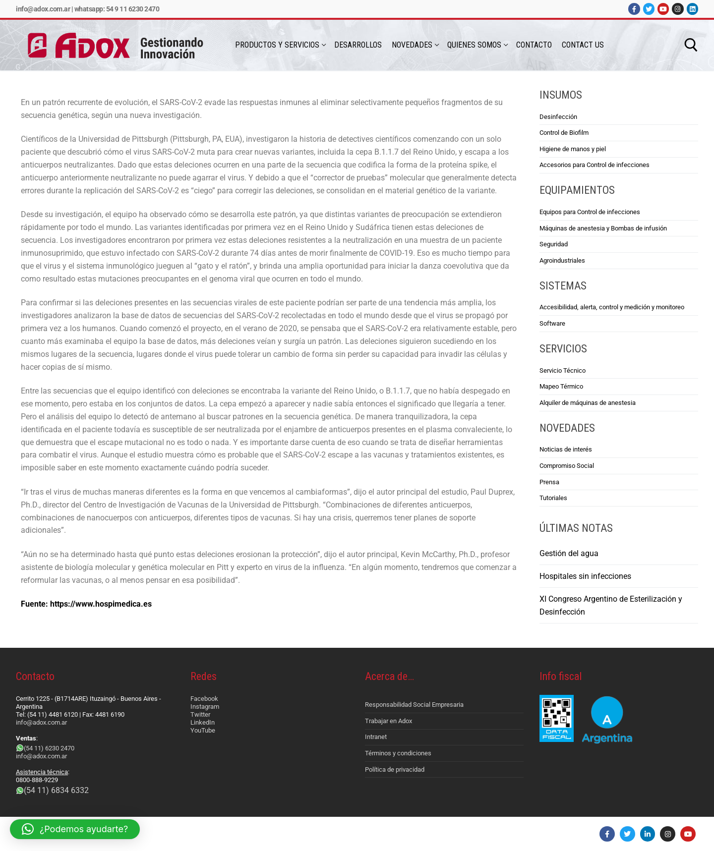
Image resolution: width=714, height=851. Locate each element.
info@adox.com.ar (43, 9)
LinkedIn (202, 722)
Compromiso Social (566, 465)
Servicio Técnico (562, 370)
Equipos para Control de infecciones (589, 212)
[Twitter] (648, 8)
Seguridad (553, 244)
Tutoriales (553, 498)
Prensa (549, 482)
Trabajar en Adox (388, 721)
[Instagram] (677, 8)
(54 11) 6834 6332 (56, 790)
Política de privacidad (394, 769)
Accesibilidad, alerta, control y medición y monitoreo (611, 307)
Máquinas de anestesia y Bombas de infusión (603, 228)
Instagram (204, 706)
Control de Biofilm (564, 132)
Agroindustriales (562, 260)
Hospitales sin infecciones (585, 576)
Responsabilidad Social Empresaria (414, 704)
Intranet (376, 736)
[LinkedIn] (692, 8)
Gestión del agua (568, 553)
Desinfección (558, 116)
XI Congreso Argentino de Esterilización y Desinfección (610, 605)
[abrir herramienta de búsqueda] (691, 45)
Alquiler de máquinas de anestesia (587, 402)
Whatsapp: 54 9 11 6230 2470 (117, 9)
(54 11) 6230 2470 (49, 748)
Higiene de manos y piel (572, 149)
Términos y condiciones (398, 753)
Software (552, 323)
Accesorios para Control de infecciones (594, 165)
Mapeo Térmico (561, 386)
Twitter (200, 714)
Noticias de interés (565, 449)
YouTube (202, 730)
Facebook (204, 698)
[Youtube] (663, 8)
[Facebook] (634, 8)
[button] (75, 829)
